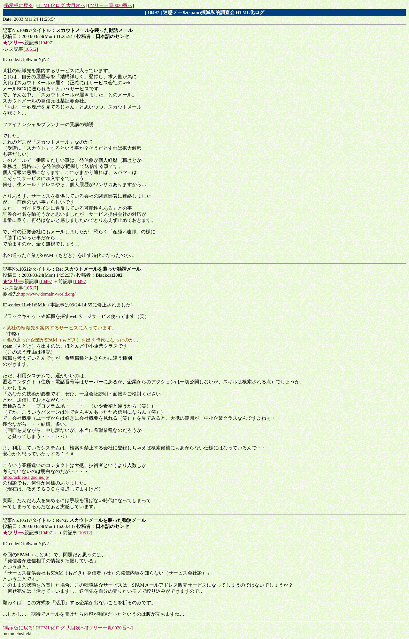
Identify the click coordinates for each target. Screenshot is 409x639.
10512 (31, 49)
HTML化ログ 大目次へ (61, 5)
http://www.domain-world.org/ (47, 294)
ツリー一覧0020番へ (110, 5)
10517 (31, 287)
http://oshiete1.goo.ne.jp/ (26, 477)
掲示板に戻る (18, 5)
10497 (46, 42)
